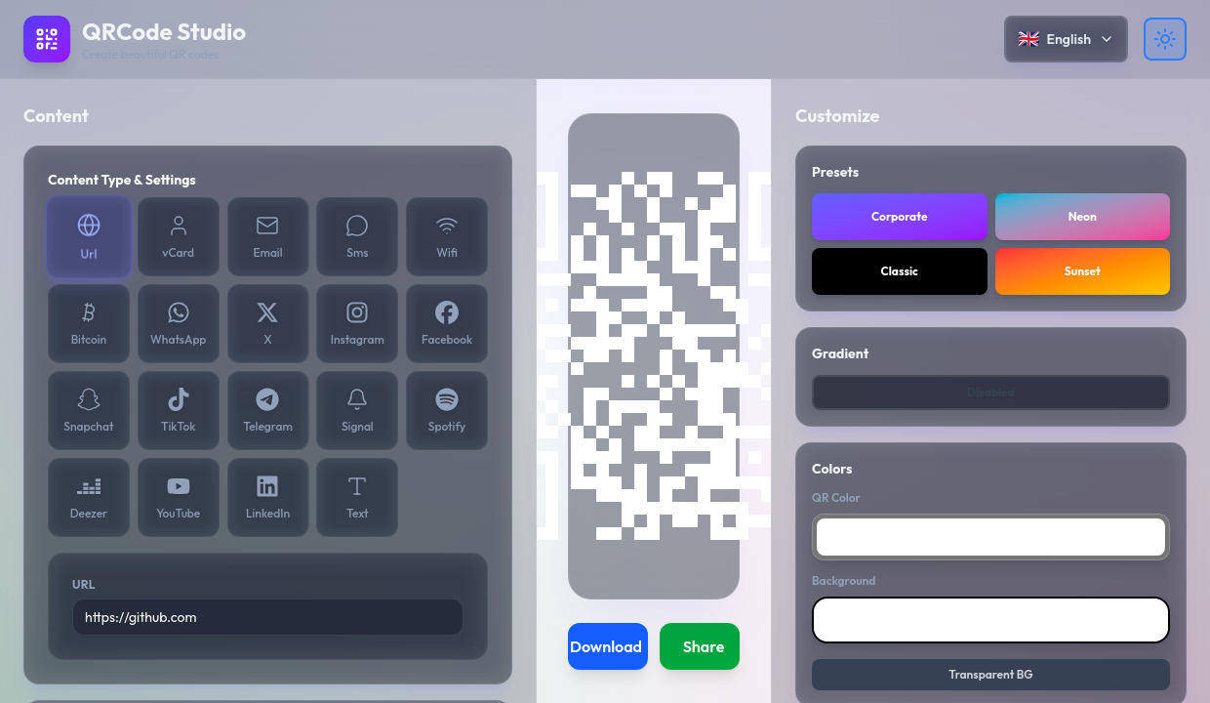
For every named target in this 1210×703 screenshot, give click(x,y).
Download (606, 646)
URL (84, 584)
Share (704, 646)
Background (843, 580)
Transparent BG (990, 674)
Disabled (991, 392)
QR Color (836, 497)
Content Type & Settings (122, 179)
